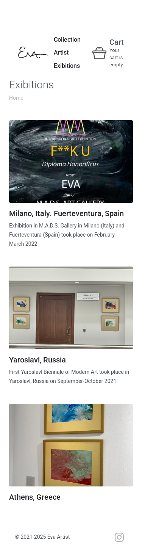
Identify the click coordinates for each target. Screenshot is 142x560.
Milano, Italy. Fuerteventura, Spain (66, 213)
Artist (61, 52)
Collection (67, 39)
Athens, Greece (35, 497)
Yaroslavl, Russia (37, 359)
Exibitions (67, 65)
